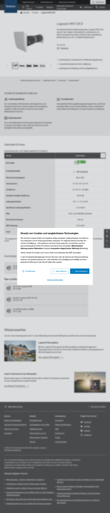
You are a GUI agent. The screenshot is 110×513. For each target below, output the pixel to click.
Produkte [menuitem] (39, 7)
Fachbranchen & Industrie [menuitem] (67, 2)
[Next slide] (50, 65)
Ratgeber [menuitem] (49, 7)
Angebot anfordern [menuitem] (28, 2)
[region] (55, 196)
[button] (27, 7)
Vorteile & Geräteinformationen (30, 80)
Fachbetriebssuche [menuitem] (46, 2)
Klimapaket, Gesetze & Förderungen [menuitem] (65, 7)
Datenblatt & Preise (49, 80)
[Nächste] (103, 155)
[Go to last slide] (7, 65)
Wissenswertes (74, 80)
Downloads (62, 80)
